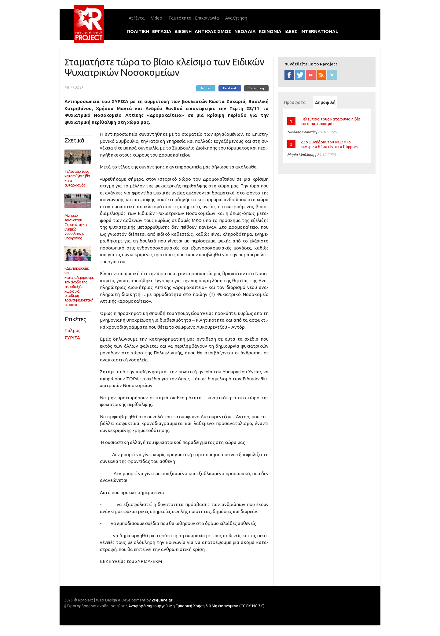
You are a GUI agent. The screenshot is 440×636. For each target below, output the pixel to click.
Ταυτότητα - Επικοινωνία (193, 18)
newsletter (332, 75)
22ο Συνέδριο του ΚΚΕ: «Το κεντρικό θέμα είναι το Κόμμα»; (329, 144)
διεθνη (183, 31)
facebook (289, 75)
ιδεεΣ (290, 31)
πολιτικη (138, 31)
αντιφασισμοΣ (213, 31)
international (319, 31)
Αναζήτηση (236, 18)
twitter (300, 75)
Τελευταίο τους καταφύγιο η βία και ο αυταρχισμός (330, 121)
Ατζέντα (137, 18)
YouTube (311, 75)
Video (156, 18)
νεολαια (245, 31)
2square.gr (162, 600)
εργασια (161, 31)
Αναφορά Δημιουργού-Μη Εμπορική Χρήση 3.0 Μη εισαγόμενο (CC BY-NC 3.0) (196, 606)
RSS (321, 75)
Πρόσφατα (295, 102)
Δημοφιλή (326, 102)
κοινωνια (270, 31)
